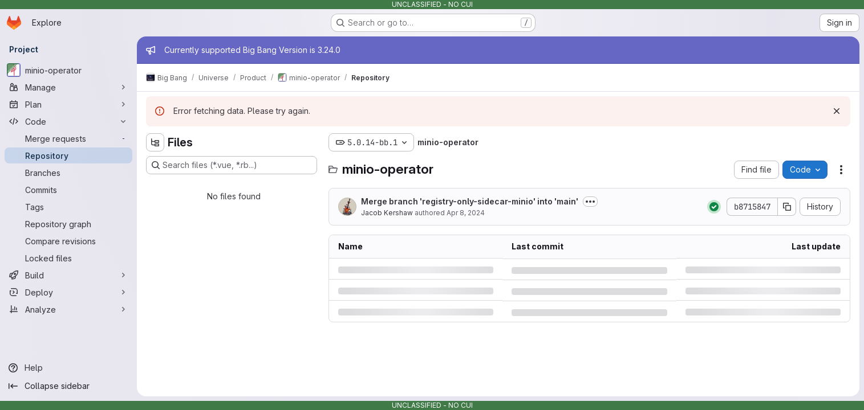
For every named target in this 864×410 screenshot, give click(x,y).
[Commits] (68, 190)
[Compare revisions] (68, 241)
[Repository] (68, 155)
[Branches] (68, 173)
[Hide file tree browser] (155, 142)
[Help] (68, 368)
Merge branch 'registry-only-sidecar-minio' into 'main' (469, 201)
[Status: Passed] (714, 207)
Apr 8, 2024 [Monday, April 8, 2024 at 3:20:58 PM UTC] (466, 212)
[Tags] (68, 207)
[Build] (68, 275)
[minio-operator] (68, 70)
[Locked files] (68, 258)
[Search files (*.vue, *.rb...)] (231, 165)
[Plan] (68, 104)
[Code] (68, 121)
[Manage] (68, 87)
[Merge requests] (68, 138)
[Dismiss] (836, 111)
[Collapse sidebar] (68, 386)
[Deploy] (68, 292)
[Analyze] (68, 309)
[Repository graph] (68, 224)
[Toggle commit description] (590, 201)
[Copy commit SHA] (787, 207)
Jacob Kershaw (387, 212)
